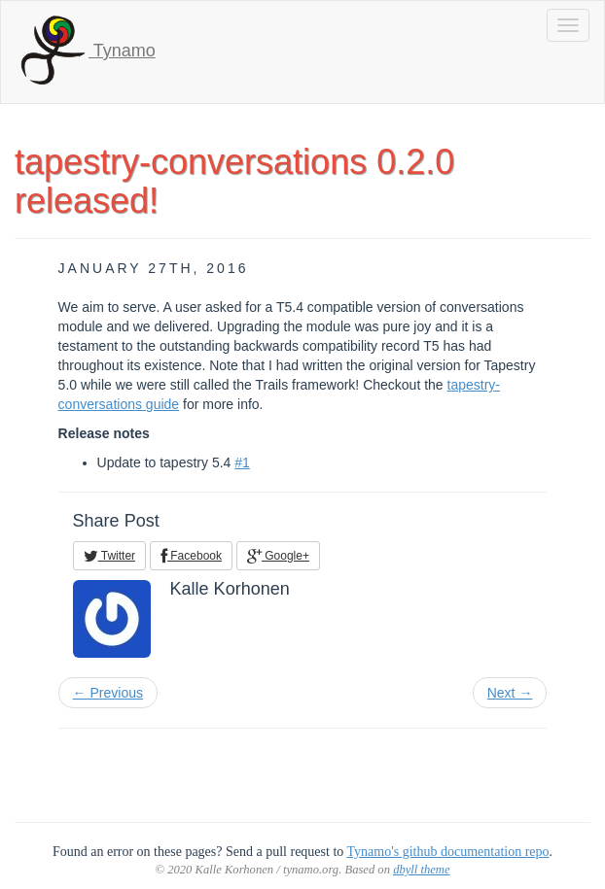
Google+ (278, 556)
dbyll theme (421, 869)
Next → (510, 693)
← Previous (108, 693)
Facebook (191, 556)
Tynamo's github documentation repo (448, 851)
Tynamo (86, 52)
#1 (242, 462)
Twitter (109, 556)
